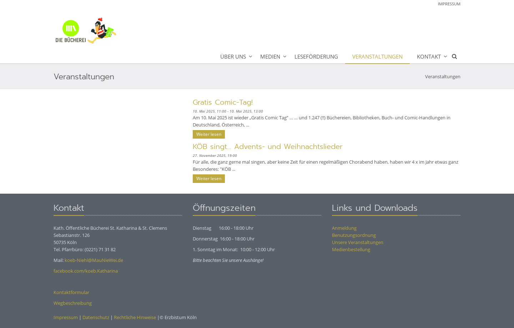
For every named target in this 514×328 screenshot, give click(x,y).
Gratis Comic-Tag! (223, 102)
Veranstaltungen (377, 56)
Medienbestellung (351, 249)
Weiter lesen (208, 134)
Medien (270, 56)
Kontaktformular (71, 292)
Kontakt (429, 56)
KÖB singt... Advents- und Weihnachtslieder (268, 146)
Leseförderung (316, 56)
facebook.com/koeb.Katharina (86, 271)
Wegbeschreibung (73, 303)
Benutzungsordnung (354, 235)
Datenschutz (95, 317)
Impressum (449, 3)
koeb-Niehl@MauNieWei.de (94, 260)
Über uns (233, 56)
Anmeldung (344, 228)
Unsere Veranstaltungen (357, 242)
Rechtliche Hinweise (135, 317)
